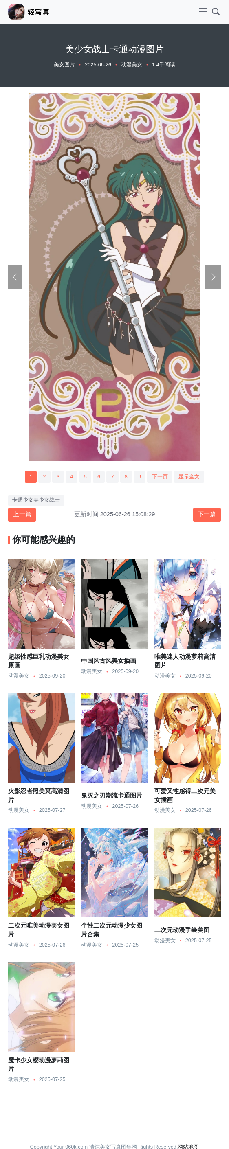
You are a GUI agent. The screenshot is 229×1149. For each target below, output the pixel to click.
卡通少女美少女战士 (36, 500)
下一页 (160, 477)
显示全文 (189, 477)
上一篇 (22, 514)
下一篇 (207, 514)
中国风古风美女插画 (108, 660)
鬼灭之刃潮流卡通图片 (111, 795)
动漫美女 (131, 65)
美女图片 (64, 65)
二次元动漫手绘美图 (181, 930)
